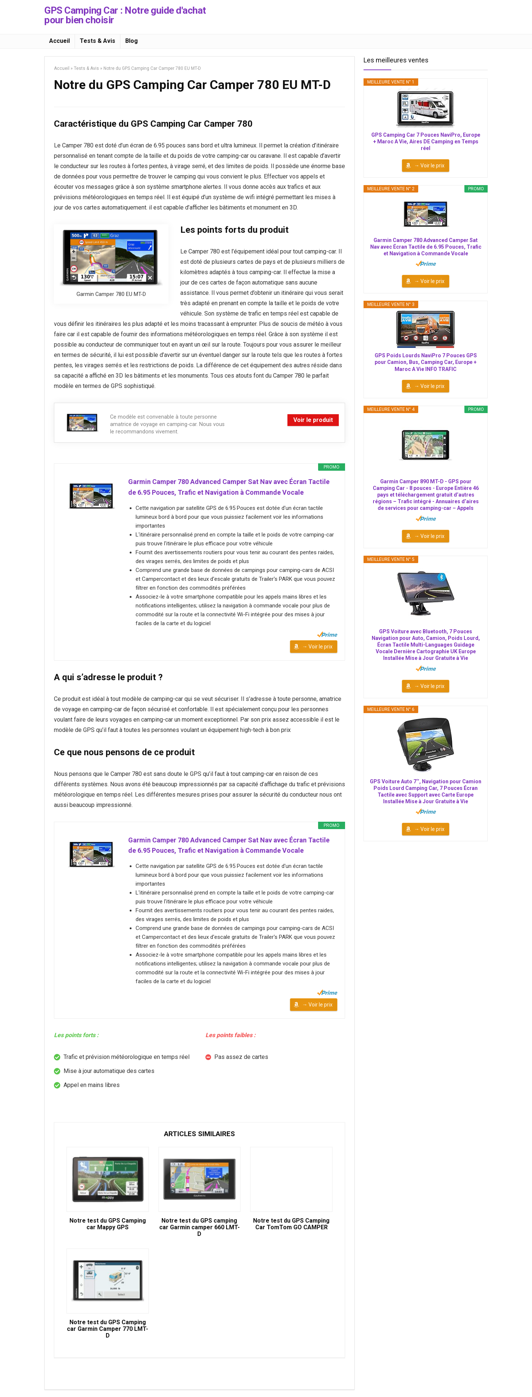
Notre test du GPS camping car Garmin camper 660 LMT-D (199, 1227)
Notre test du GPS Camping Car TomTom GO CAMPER (291, 1224)
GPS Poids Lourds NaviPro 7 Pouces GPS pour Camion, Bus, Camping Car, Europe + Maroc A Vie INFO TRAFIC (426, 362)
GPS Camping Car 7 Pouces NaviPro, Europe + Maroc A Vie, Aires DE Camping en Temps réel (425, 141)
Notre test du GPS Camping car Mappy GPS (107, 1224)
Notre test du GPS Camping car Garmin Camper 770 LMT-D (107, 1329)
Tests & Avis (97, 40)
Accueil (59, 40)
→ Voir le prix (317, 647)
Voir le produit (313, 419)
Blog (131, 40)
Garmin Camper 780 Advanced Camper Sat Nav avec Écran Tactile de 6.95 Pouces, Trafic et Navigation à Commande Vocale (229, 487)
